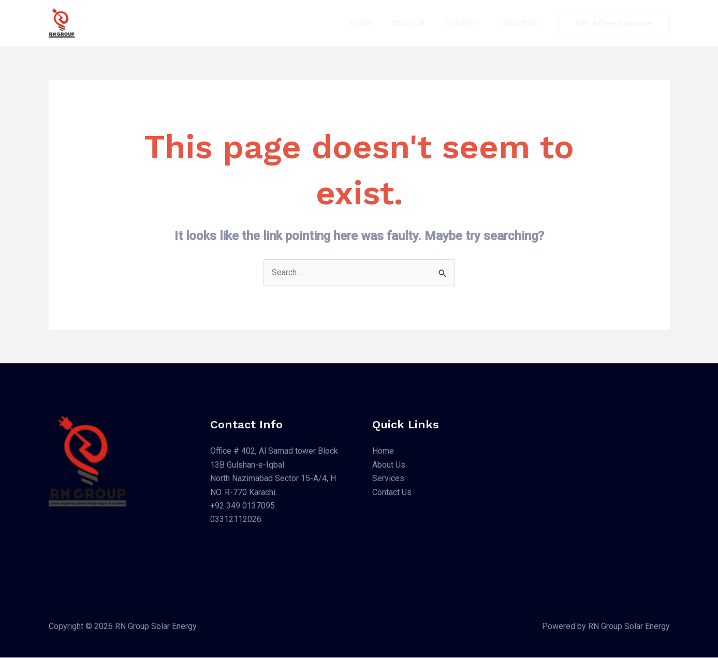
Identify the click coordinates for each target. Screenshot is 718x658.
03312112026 (235, 520)
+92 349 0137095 (242, 506)
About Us (418, 23)
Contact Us (520, 23)
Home (375, 23)
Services (468, 23)
